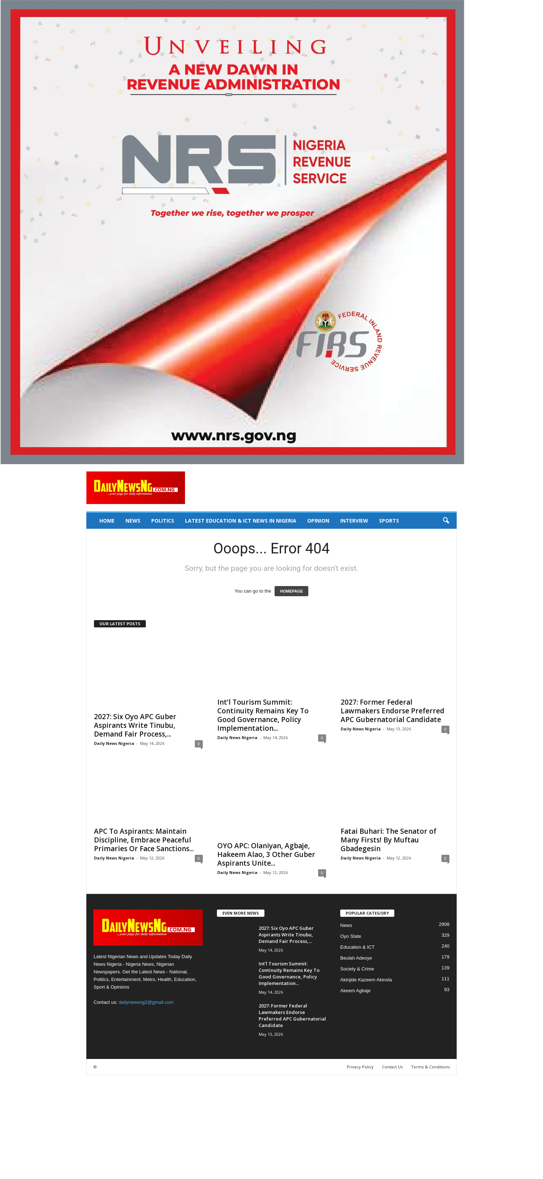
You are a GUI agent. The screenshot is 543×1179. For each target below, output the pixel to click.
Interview (354, 520)
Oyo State (350, 936)
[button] (446, 521)
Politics (162, 520)
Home (107, 520)
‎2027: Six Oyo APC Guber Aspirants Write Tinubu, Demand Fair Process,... (135, 725)
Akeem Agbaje (355, 990)
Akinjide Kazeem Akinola (366, 979)
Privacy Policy (360, 1066)
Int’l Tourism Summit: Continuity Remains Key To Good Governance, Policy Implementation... (263, 715)
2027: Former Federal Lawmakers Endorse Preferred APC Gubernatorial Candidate (392, 710)
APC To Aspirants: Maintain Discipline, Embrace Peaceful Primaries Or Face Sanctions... (144, 839)
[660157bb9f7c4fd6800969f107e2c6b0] (271, 232)
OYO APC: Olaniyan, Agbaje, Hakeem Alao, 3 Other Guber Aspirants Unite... (266, 854)
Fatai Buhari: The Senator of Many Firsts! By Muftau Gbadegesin (388, 839)
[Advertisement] (217, 1126)
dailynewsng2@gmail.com (146, 1002)
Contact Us (392, 1066)
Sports (389, 520)
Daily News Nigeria (114, 743)
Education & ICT (357, 947)
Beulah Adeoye (356, 958)
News (133, 520)
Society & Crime (357, 969)
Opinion (318, 520)
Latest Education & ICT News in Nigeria (240, 520)
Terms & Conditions (430, 1066)
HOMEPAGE (291, 591)
